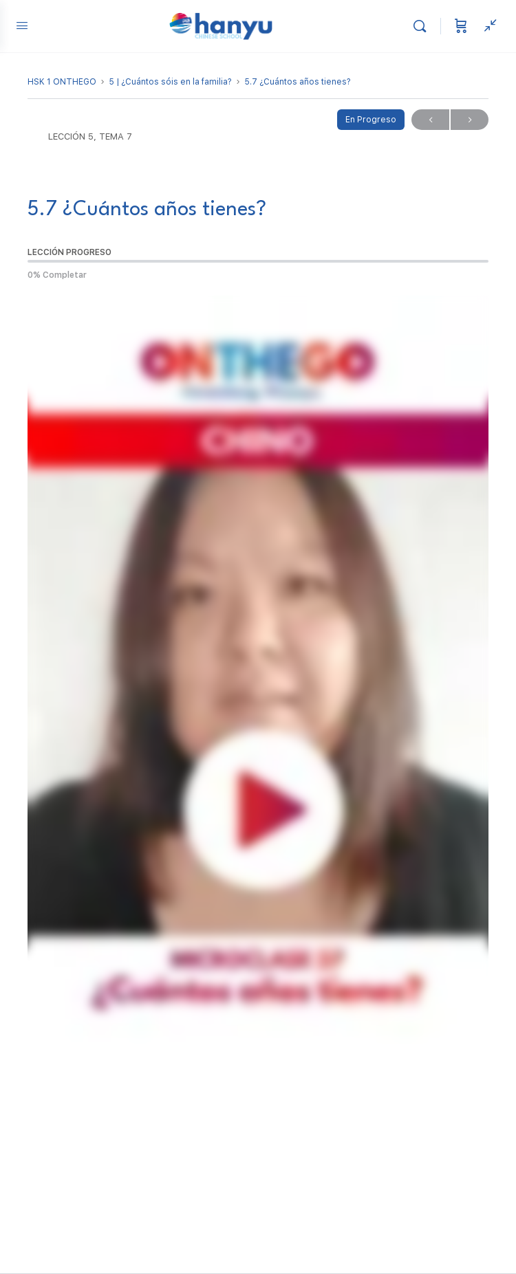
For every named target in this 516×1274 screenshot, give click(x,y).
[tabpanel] (258, 705)
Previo (430, 120)
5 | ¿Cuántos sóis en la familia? (170, 82)
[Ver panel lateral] (487, 26)
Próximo (469, 120)
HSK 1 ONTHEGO (62, 82)
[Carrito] (461, 26)
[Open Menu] (22, 25)
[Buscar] (423, 26)
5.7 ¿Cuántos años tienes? (297, 82)
